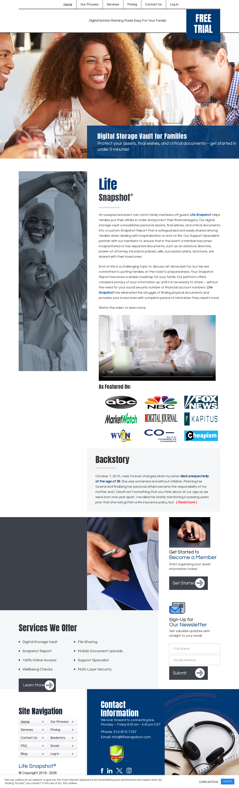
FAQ (24, 746)
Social (54, 746)
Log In (174, 4)
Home (67, 4)
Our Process (89, 4)
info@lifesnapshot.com (131, 737)
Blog (24, 754)
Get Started (184, 583)
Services (113, 4)
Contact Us (153, 4)
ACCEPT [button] (227, 781)
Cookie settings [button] (208, 781)
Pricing (132, 4)
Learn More (33, 685)
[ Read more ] (186, 502)
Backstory (57, 737)
